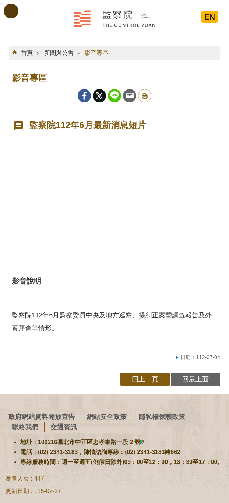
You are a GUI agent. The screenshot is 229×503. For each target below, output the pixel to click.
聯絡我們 (25, 427)
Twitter (99, 95)
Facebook (84, 95)
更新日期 (17, 491)
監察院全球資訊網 (114, 18)
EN (209, 17)
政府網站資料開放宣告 (41, 417)
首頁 (27, 53)
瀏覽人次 (17, 478)
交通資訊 (63, 427)
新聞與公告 (59, 53)
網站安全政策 (107, 417)
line (114, 95)
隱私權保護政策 (162, 417)
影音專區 (96, 53)
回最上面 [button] (195, 379)
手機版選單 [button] (11, 11)
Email (129, 95)
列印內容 (144, 95)
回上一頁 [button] (145, 379)
